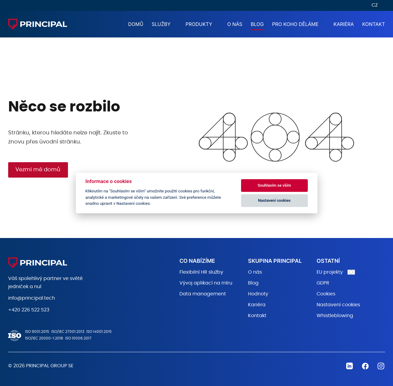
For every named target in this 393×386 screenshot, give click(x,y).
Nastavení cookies (338, 304)
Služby (161, 24)
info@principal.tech (31, 298)
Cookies (326, 293)
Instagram (381, 366)
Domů (135, 24)
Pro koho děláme (295, 24)
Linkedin (349, 366)
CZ (375, 5)
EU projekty (330, 272)
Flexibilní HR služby (201, 272)
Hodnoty (258, 293)
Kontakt (373, 24)
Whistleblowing (335, 315)
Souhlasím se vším (274, 185)
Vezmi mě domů (37, 169)
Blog (257, 24)
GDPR (323, 283)
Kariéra (343, 24)
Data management (202, 293)
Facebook (365, 366)
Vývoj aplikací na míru (205, 283)
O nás (234, 24)
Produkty (198, 24)
